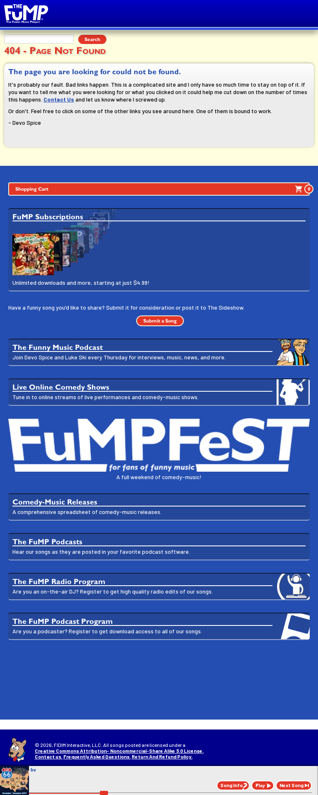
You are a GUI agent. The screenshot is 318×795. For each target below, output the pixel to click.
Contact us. (49, 756)
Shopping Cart (162, 189)
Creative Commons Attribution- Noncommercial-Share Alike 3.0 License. (119, 751)
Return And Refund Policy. (162, 756)
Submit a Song (160, 321)
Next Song (291, 785)
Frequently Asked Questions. (97, 756)
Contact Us (58, 99)
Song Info (231, 785)
